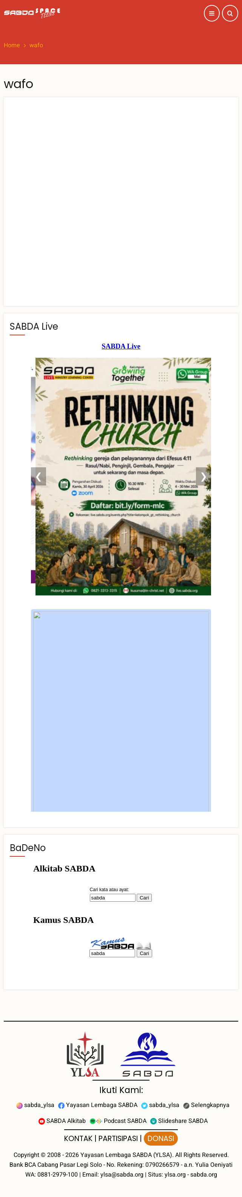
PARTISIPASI (118, 1138)
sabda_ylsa (35, 1105)
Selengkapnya (206, 1105)
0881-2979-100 (57, 1174)
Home (12, 45)
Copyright (26, 1155)
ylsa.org (175, 1174)
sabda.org (203, 1174)
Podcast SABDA (117, 1121)
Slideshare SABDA (179, 1121)
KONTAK (78, 1138)
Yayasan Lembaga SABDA (97, 1105)
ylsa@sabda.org (121, 1174)
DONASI (161, 1138)
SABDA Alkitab (62, 1121)
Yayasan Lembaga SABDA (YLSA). (127, 1155)
